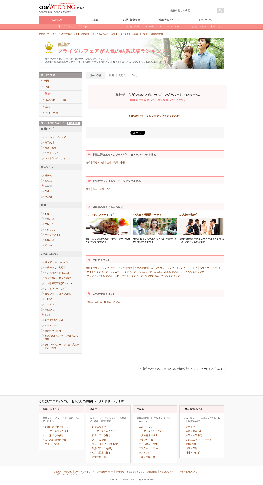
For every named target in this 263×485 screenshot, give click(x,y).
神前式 (48, 175)
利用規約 (68, 472)
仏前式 (48, 191)
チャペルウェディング (192, 271)
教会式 (48, 180)
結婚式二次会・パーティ (198, 439)
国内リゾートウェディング (129, 275)
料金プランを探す (101, 435)
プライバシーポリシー (85, 472)
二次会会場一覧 (147, 457)
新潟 (88, 188)
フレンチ (49, 224)
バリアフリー (52, 325)
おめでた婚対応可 (54, 320)
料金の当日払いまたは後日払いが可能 (62, 338)
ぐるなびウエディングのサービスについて (178, 472)
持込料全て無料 (53, 330)
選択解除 (74, 123)
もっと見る (221, 26)
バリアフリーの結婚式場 (100, 275)
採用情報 (120, 472)
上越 (109, 162)
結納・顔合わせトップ (57, 427)
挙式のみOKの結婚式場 (166, 271)
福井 (108, 188)
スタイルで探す (100, 439)
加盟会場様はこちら (135, 472)
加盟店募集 (152, 472)
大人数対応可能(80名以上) (58, 283)
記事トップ (191, 427)
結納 (188, 431)
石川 (101, 188)
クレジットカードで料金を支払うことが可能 (62, 346)
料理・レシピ (193, 452)
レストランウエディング (57, 158)
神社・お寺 (50, 147)
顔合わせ (197, 431)
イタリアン (50, 229)
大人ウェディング (170, 275)
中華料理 (49, 219)
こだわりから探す (54, 435)
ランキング (145, 452)
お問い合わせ (62, 474)
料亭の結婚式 (142, 268)
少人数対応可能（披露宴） (58, 278)
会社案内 (57, 472)
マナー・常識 (52, 444)
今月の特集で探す (101, 452)
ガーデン (49, 304)
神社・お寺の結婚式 (121, 268)
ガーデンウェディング (162, 268)
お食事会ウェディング (97, 268)
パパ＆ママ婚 (145, 271)
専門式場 (49, 142)
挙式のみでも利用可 (55, 267)
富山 (95, 188)
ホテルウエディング (55, 137)
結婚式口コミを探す (102, 448)
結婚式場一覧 (99, 457)
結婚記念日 (191, 444)
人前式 (98, 302)
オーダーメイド (53, 234)
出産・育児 (191, 448)
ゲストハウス (52, 153)
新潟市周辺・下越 (95, 162)
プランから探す (147, 439)
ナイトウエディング (55, 288)
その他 (48, 196)
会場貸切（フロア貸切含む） (60, 294)
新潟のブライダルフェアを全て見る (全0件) (156, 115)
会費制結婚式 (152, 275)
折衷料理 (49, 240)
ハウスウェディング (210, 268)
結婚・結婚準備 (194, 435)
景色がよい (50, 309)
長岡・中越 (119, 162)
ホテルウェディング (186, 268)
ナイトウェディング (97, 271)
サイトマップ (77, 474)
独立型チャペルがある (56, 262)
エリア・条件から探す (57, 431)
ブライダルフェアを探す (105, 444)
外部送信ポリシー (105, 472)
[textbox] (192, 10)
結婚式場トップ (100, 427)
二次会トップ (146, 427)
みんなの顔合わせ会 (55, 439)
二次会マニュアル (148, 448)
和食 (47, 213)
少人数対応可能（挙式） (57, 272)
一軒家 (48, 299)
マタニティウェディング (123, 271)
